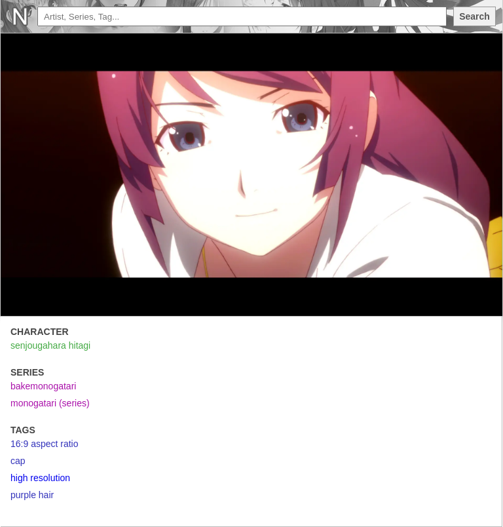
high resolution (40, 478)
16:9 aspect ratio (44, 444)
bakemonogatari (43, 386)
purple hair (32, 495)
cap (18, 461)
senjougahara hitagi (50, 345)
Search (474, 16)
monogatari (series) (50, 403)
